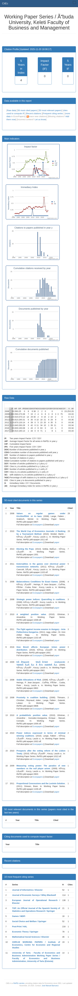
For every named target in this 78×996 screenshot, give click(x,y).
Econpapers (37, 525)
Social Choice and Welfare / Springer (29, 921)
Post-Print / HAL (19, 926)
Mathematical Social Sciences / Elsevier (30, 937)
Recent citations (34, 113)
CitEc (5, 3)
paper (56, 525)
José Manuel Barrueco (50, 986)
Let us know (40, 119)
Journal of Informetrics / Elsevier (27, 890)
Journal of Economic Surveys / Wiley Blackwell (34, 895)
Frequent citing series (53, 113)
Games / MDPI (18, 916)
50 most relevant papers (50, 110)
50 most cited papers (27, 110)
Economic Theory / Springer (25, 932)
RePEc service (19, 983)
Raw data (11, 110)
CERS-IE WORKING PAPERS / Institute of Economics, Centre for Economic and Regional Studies (36, 945)
